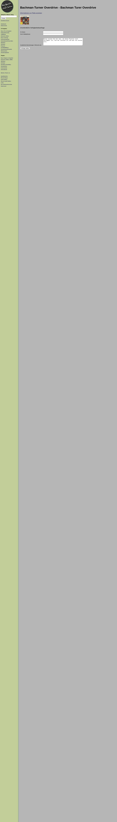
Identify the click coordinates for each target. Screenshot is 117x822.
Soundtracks (4, 66)
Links (2, 82)
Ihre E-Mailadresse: (25, 34)
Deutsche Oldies (5, 36)
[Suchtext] (9, 16)
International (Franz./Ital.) (7, 41)
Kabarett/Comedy (5, 32)
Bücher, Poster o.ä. (5, 72)
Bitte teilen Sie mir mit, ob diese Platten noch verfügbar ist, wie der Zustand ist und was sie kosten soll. (63, 42)
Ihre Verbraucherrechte (6, 84)
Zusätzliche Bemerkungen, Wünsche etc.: (31, 46)
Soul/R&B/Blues (5, 47)
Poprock (3, 45)
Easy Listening (4, 37)
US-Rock (3, 44)
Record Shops (4, 77)
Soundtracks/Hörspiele (6, 49)
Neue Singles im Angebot (7, 58)
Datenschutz (4, 25)
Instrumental (4, 67)
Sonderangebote (5, 52)
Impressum (3, 86)
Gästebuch (3, 24)
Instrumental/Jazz (5, 39)
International (4, 69)
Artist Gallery (4, 79)
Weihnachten (4, 50)
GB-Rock (3, 42)
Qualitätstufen (4, 76)
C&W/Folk (3, 34)
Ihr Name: (22, 32)
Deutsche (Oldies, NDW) (6, 59)
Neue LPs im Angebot (6, 31)
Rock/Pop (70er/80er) (6, 64)
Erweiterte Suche (5, 20)
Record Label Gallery (6, 81)
